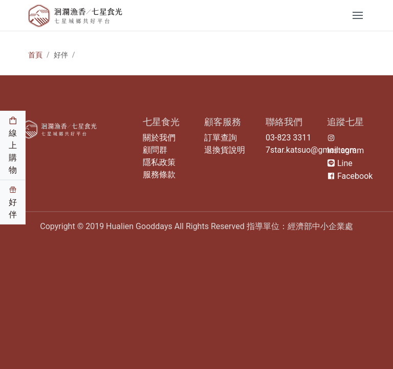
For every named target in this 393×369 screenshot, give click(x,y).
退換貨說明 (224, 150)
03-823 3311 (288, 137)
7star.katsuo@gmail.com (311, 150)
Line (340, 163)
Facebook (350, 176)
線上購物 (13, 145)
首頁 (35, 55)
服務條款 (159, 174)
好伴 (13, 202)
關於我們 (159, 137)
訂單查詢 (220, 137)
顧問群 (155, 150)
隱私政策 (159, 162)
